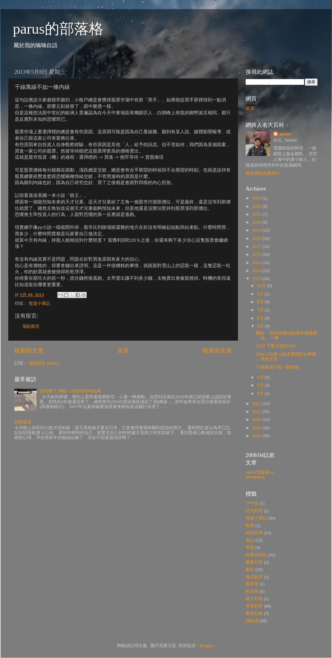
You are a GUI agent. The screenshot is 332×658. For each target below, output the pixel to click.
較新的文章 (28, 350)
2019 (257, 230)
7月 (261, 310)
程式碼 (252, 591)
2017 (257, 246)
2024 (257, 198)
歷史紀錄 (254, 613)
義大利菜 (254, 598)
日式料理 (254, 511)
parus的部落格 (58, 29)
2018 (257, 238)
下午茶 (252, 503)
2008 (257, 435)
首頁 (123, 350)
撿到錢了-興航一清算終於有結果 (70, 391)
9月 (261, 294)
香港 (250, 547)
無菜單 (252, 584)
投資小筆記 (39, 303)
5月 (261, 326)
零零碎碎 (254, 606)
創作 (250, 569)
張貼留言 (31, 326)
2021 (257, 214)
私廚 (250, 525)
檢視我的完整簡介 (263, 173)
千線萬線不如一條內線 (277, 367)
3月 (261, 385)
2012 (257, 403)
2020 (257, 222)
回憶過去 (23, 422)
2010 (257, 419)
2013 (257, 278)
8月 (261, 302)
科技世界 (254, 533)
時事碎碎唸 (256, 555)
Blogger (207, 645)
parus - (286, 134)
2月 (261, 393)
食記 (250, 540)
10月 (262, 285)
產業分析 (254, 562)
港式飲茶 (254, 577)
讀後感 (252, 620)
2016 (257, 254)
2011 (257, 411)
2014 (257, 270)
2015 (257, 262)
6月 (261, 318)
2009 (257, 427)
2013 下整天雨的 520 (276, 346)
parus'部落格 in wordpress (260, 474)
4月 (261, 377)
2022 (257, 206)
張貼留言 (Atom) (43, 363)
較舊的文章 (217, 350)
